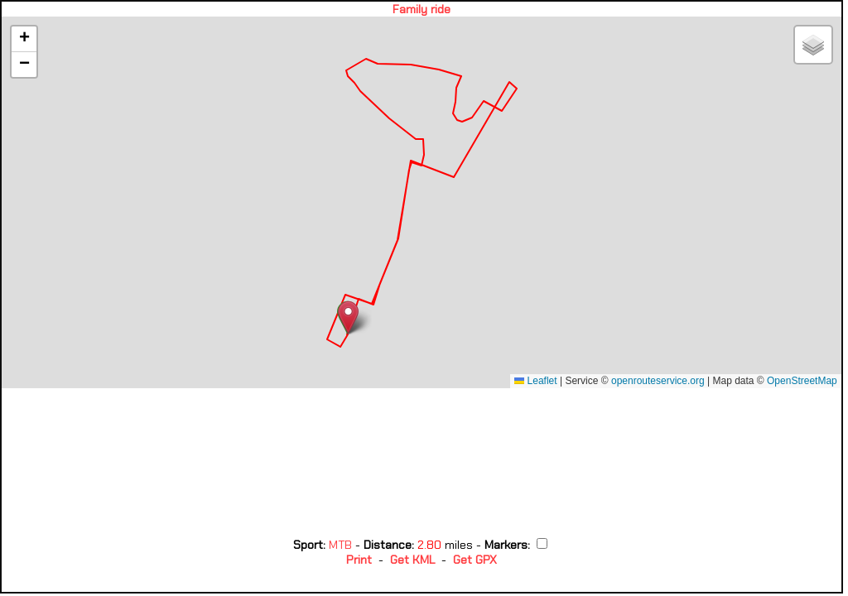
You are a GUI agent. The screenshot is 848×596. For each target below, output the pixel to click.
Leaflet (535, 381)
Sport (308, 544)
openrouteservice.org (658, 381)
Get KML (412, 559)
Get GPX (475, 559)
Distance (388, 544)
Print (359, 559)
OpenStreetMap (802, 381)
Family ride (421, 9)
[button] (348, 317)
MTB (342, 544)
